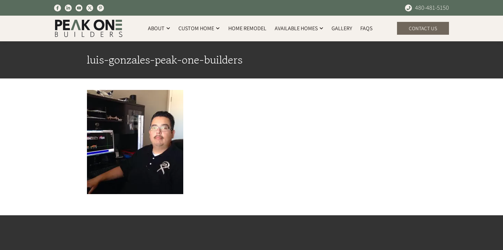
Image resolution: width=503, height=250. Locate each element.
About (159, 28)
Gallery (342, 28)
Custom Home (199, 28)
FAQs (366, 28)
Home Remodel (247, 28)
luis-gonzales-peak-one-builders (164, 59)
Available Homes (299, 28)
